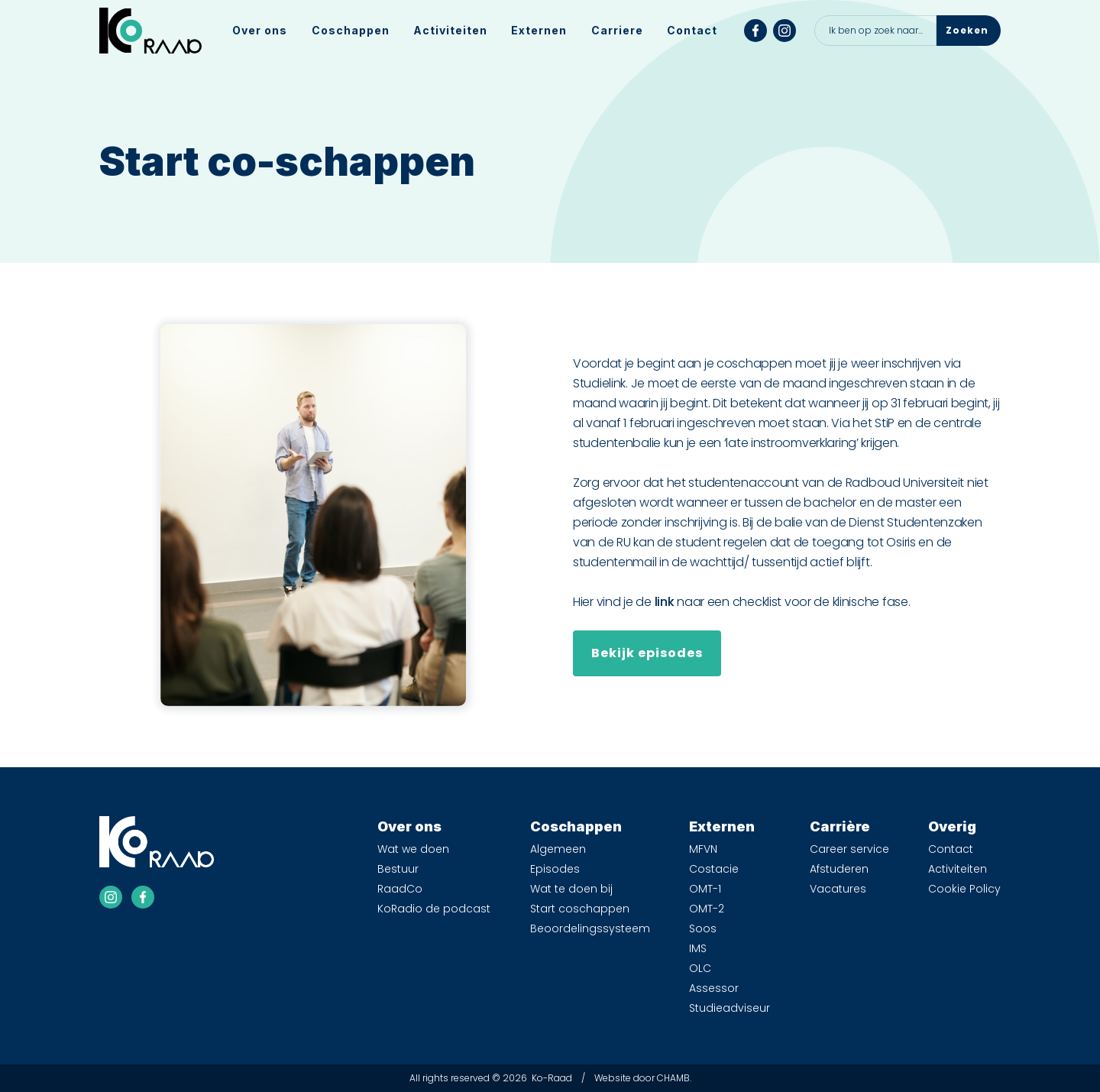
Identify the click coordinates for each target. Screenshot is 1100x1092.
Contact (692, 30)
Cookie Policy (964, 888)
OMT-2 (706, 908)
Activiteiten (450, 30)
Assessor (714, 988)
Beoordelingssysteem (590, 928)
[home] (150, 30)
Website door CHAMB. (642, 1077)
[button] (259, 30)
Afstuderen (839, 869)
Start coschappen (579, 908)
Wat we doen (413, 849)
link (665, 602)
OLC (700, 968)
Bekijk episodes (647, 653)
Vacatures (838, 888)
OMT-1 (705, 888)
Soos (703, 928)
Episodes (555, 869)
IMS (698, 948)
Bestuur (398, 869)
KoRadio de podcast (433, 908)
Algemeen (558, 849)
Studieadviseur (729, 1008)
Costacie (714, 869)
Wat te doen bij (571, 888)
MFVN (703, 849)
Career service (849, 849)
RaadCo (399, 888)
